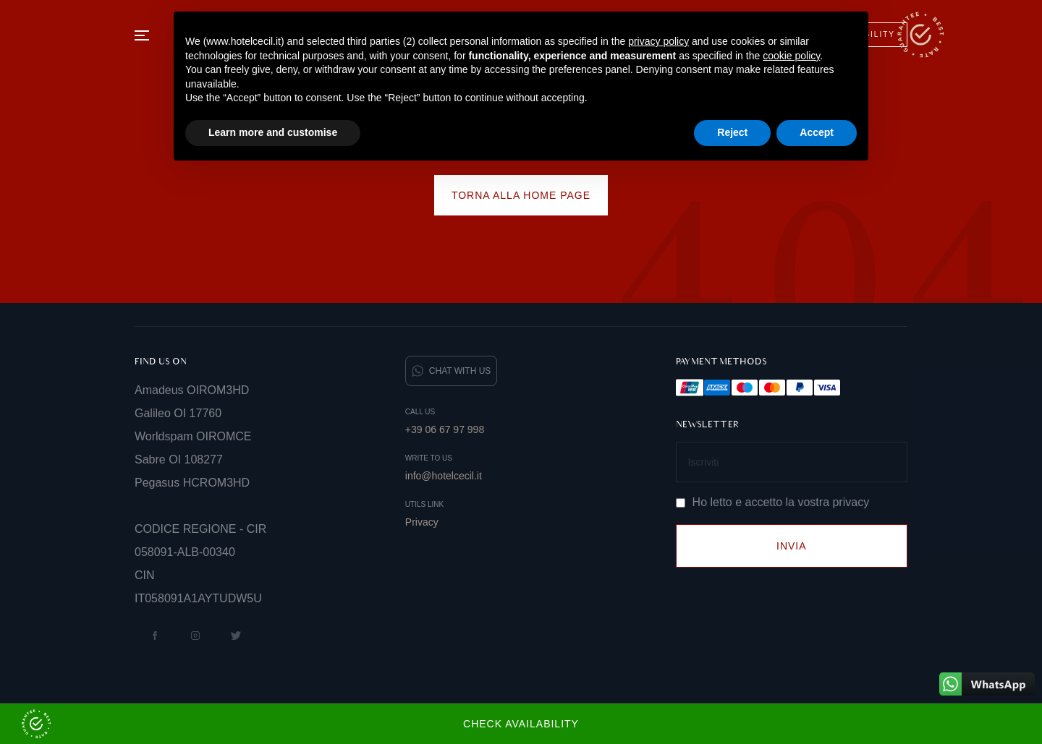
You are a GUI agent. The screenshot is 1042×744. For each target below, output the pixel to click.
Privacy (422, 522)
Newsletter (708, 424)
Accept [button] (817, 132)
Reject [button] (732, 132)
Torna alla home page (521, 195)
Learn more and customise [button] (272, 132)
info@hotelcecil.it (443, 476)
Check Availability (300, 723)
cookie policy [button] (791, 55)
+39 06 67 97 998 (444, 429)
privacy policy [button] (658, 41)
